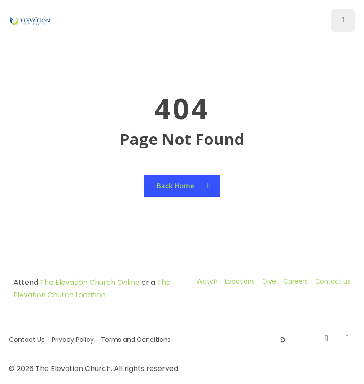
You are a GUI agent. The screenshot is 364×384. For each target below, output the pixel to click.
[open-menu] (343, 20)
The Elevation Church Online (90, 282)
